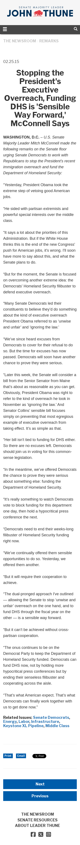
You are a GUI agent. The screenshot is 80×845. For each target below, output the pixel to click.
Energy (10, 721)
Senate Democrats (51, 717)
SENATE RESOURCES (37, 820)
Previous (40, 796)
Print (8, 755)
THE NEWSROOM (19, 41)
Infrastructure (45, 721)
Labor (24, 721)
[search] (75, 29)
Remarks (49, 41)
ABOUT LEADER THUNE (37, 825)
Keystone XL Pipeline (23, 726)
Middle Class (57, 726)
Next (40, 784)
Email (21, 755)
